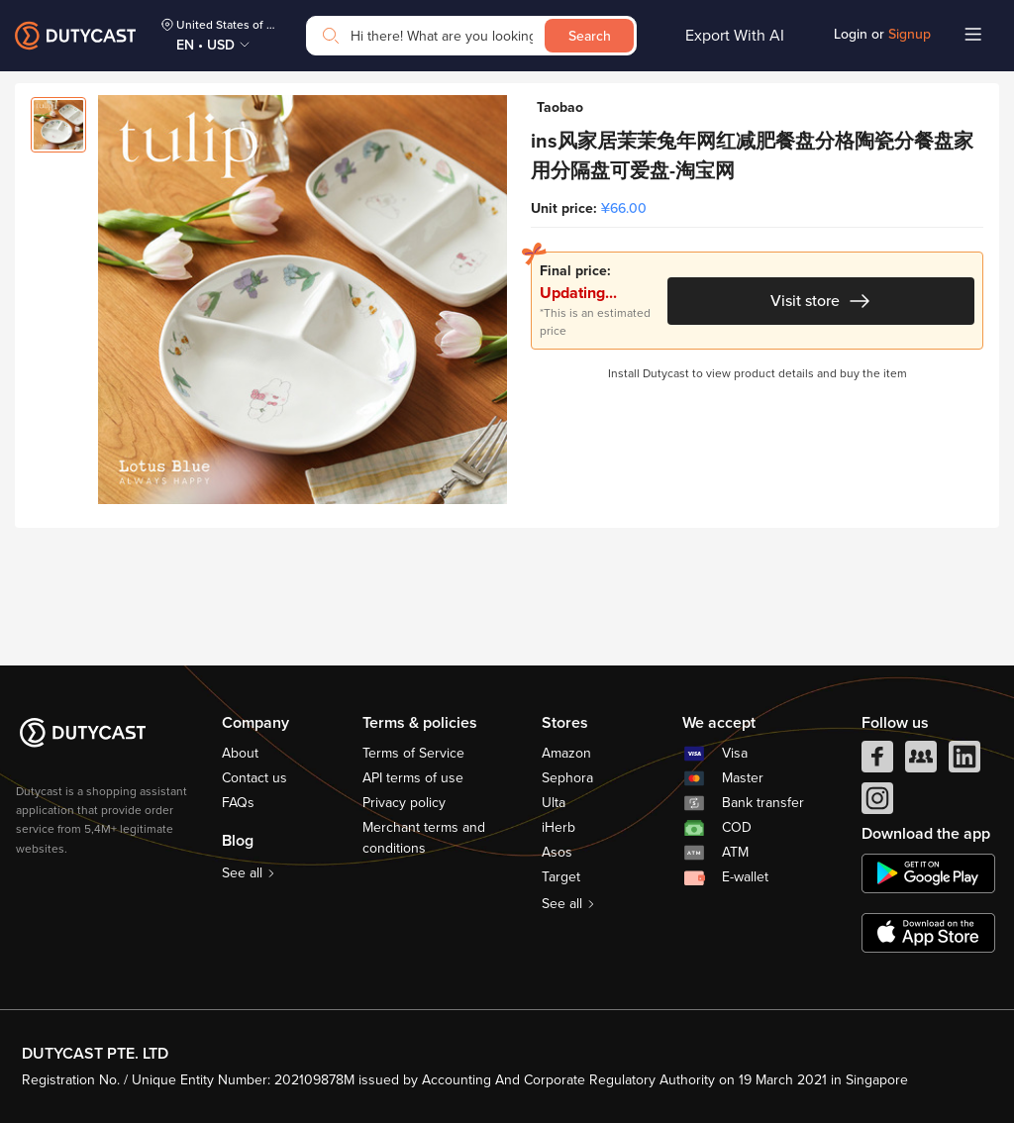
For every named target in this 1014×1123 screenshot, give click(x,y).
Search (589, 36)
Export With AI (734, 36)
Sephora (567, 777)
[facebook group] (921, 761)
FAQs (238, 802)
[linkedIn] (964, 761)
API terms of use (412, 777)
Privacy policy (404, 802)
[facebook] (877, 761)
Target (561, 876)
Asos (557, 852)
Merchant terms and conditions (423, 838)
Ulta (553, 802)
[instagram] (877, 803)
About (240, 753)
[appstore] (928, 933)
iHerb (558, 827)
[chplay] (928, 873)
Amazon (566, 753)
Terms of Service (413, 753)
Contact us (254, 777)
